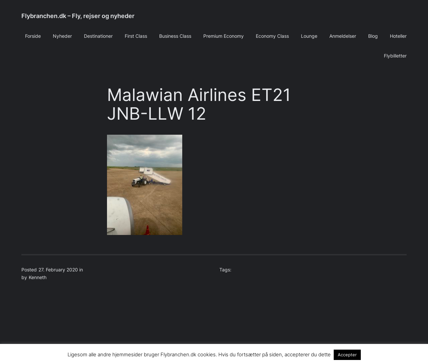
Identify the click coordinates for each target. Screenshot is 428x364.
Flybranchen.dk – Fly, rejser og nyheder (77, 15)
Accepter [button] (347, 354)
